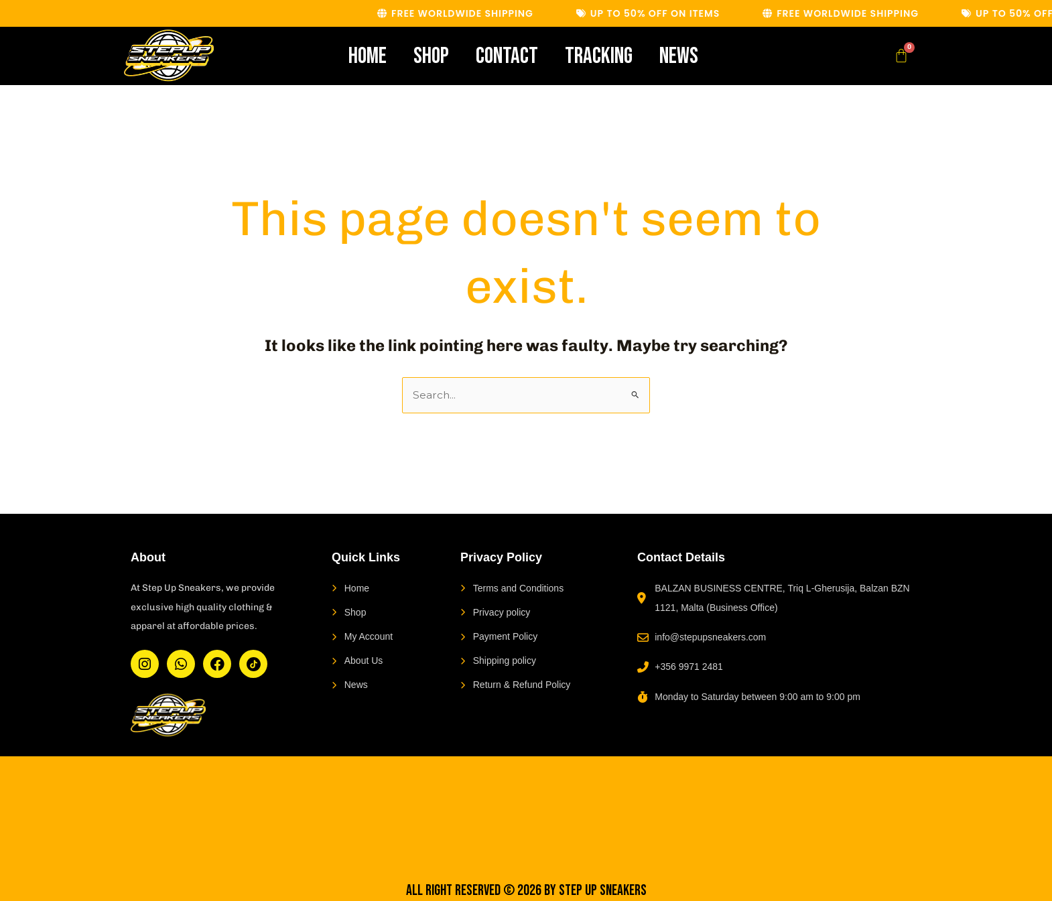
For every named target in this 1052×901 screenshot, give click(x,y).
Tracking (599, 56)
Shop (431, 56)
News (678, 56)
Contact (507, 56)
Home (367, 56)
